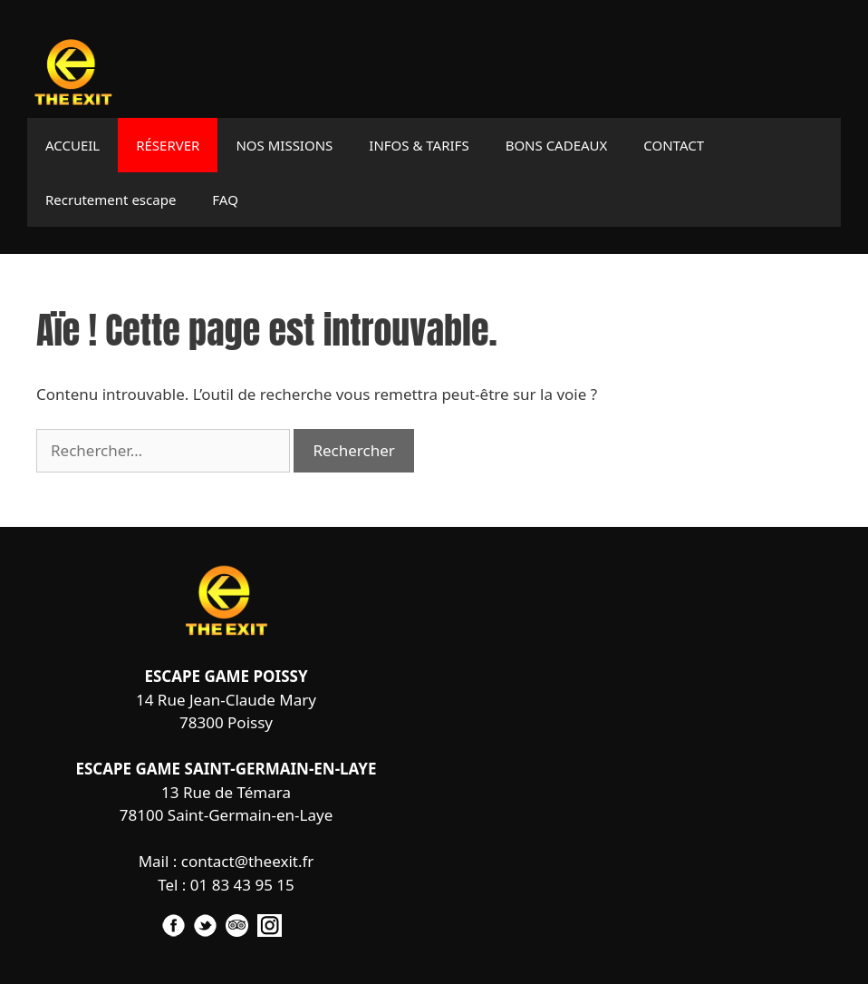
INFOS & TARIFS (418, 145)
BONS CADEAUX (557, 145)
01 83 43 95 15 (242, 884)
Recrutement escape (110, 199)
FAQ (225, 199)
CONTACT (673, 145)
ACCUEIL (72, 145)
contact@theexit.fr (247, 861)
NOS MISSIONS (284, 145)
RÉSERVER (167, 145)
